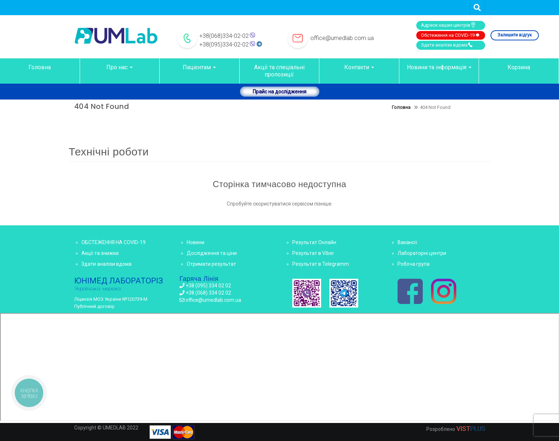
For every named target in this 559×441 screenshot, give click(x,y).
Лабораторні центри (422, 253)
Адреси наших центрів (448, 25)
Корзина (518, 67)
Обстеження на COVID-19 (450, 35)
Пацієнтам (199, 67)
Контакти (359, 67)
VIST (470, 428)
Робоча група (414, 264)
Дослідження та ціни (212, 253)
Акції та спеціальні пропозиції (279, 71)
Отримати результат (211, 264)
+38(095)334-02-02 (224, 44)
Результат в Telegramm (320, 264)
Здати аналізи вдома (447, 45)
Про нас (119, 67)
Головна (39, 67)
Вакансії (407, 242)
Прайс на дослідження (279, 91)
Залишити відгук (514, 35)
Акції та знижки (100, 253)
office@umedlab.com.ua (342, 38)
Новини (195, 242)
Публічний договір (94, 306)
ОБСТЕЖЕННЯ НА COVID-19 (113, 242)
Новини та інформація (439, 67)
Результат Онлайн (314, 242)
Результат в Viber (313, 253)
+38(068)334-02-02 (224, 35)
